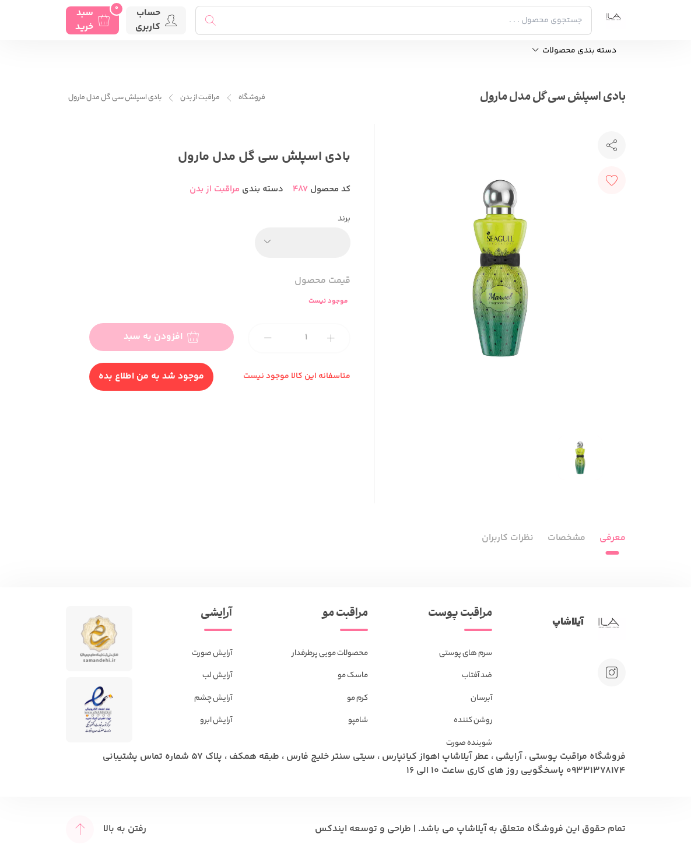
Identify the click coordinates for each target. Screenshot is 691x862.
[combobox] (302, 242)
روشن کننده (473, 720)
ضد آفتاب (477, 675)
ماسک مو (353, 675)
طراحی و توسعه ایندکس (363, 829)
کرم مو (357, 698)
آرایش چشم (213, 698)
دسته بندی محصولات (574, 51)
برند (344, 219)
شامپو (358, 720)
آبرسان (481, 698)
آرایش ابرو (216, 720)
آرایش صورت (212, 653)
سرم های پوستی (465, 653)
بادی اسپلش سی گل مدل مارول (115, 98)
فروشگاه (251, 98)
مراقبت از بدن (200, 98)
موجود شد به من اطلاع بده (151, 376)
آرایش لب (217, 675)
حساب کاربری (156, 20)
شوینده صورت (469, 743)
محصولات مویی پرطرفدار (330, 653)
